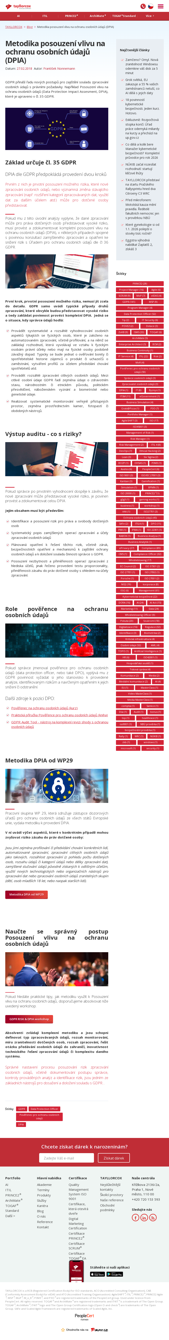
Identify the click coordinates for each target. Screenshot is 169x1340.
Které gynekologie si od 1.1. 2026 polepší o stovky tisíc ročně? (142, 228)
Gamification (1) (150, 481)
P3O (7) (155, 408)
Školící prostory (111, 1194)
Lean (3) (126, 457)
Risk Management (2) (131, 444)
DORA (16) (124, 602)
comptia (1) (127, 705)
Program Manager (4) (140, 307)
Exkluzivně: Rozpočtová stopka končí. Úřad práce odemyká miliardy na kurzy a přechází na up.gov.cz (142, 129)
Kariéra (42, 1205)
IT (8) (138, 390)
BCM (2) (156, 344)
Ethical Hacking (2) (150, 450)
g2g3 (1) (125, 499)
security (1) (152, 748)
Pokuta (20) (126, 620)
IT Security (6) (150, 320)
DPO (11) (156, 523)
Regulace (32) (152, 627)
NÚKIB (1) (155, 736)
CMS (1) (123, 554)
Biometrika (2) (152, 632)
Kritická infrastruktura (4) (139, 639)
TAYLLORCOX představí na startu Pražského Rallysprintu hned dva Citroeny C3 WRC (142, 186)
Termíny (43, 1190)
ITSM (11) (125, 396)
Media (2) (154, 675)
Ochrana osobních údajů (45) (140, 517)
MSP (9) (153, 301)
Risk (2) (158, 356)
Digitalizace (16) (128, 627)
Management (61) (149, 590)
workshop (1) (151, 505)
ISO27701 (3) (151, 511)
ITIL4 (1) (139, 523)
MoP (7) (140, 295)
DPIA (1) (123, 390)
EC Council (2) (128, 566)
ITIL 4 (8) (156, 444)
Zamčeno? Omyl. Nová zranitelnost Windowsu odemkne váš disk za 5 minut (141, 66)
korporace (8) (150, 584)
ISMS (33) (139, 332)
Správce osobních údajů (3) (140, 378)
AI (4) (158, 681)
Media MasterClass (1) (139, 699)
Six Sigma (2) (151, 457)
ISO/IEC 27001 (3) (150, 475)
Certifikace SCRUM (77, 1245)
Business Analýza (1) (149, 536)
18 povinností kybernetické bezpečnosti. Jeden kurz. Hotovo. (142, 106)
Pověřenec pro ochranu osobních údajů (39, 1116)
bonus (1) (155, 711)
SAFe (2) (123, 523)
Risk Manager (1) (139, 438)
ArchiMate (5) (140, 338)
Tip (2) (125, 320)
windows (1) (150, 742)
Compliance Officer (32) (147, 554)
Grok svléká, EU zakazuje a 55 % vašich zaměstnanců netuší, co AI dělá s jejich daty (142, 86)
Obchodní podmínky (107, 1207)
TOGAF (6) (156, 332)
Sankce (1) (152, 705)
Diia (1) (123, 711)
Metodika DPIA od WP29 (26, 894)
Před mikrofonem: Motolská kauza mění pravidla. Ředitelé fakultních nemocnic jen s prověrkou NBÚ (142, 209)
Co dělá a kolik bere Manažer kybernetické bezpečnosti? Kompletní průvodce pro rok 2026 (142, 151)
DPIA (21, 1124)
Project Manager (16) (131, 289)
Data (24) (154, 608)
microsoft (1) (128, 748)
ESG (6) (125, 590)
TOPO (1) (123, 651)
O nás (41, 1216)
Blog (40, 1211)
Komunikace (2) (130, 675)
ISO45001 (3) (140, 426)
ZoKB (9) (123, 332)
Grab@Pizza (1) (130, 408)
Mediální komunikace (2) (133, 681)
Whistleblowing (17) (140, 560)
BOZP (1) (123, 463)
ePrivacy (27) (126, 548)
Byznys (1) (154, 390)
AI (6, 1184)
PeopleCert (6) (150, 469)
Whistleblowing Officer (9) (140, 614)
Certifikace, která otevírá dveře (78, 1209)
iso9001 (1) (126, 724)
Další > (10, 1216)
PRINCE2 (13, 1195)
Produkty (44, 1195)
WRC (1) (139, 736)
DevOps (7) (125, 450)
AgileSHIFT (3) (129, 420)
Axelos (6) (126, 469)
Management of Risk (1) (140, 432)
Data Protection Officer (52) (140, 313)
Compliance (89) (151, 548)
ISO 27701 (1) (127, 572)
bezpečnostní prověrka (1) (140, 730)
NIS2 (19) (126, 584)
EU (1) (125, 687)
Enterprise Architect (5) (132, 344)
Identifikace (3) (127, 632)
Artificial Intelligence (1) (148, 651)
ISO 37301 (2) (152, 566)
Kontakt (43, 1227)
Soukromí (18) (151, 620)
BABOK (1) (124, 536)
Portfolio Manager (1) (140, 414)
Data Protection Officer (44, 1108)
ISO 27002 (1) (152, 572)
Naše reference (112, 1200)
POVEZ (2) (127, 326)
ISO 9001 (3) (126, 475)
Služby (41, 1200)
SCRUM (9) (124, 295)
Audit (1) (138, 711)
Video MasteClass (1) (140, 693)
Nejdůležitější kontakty (110, 1186)
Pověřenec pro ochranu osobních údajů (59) (140, 370)
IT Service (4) (125, 356)
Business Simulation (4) (140, 402)
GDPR (21, 1108)
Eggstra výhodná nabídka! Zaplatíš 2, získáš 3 (139, 244)
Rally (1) (123, 736)
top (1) (125, 718)
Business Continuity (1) (140, 350)
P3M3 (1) (156, 463)
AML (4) (155, 645)
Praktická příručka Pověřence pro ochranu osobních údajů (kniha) (59, 715)
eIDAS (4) (156, 295)
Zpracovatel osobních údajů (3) (140, 384)
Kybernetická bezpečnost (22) (140, 596)
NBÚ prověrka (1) (150, 724)
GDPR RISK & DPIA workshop (29, 1019)
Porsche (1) (127, 578)
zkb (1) (126, 742)
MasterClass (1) (149, 687)
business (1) (127, 505)
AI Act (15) (155, 602)
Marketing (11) (129, 608)
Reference (45, 1222)
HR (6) (126, 657)
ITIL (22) (143, 356)
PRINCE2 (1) (152, 493)
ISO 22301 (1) (154, 529)
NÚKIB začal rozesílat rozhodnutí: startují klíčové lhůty (140, 168)
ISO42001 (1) (150, 657)
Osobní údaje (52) (131, 645)
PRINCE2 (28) (140, 283)
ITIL (8, 1190)
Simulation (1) (129, 487)
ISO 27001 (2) (152, 578)
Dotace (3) (152, 326)
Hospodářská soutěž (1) (140, 663)
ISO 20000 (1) (128, 493)
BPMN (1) (153, 487)
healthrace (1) (150, 718)
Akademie (44, 1184)
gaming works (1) (149, 499)
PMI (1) (122, 529)
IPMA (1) (136, 529)
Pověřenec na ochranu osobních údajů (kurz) (44, 708)
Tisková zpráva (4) (140, 669)
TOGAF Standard (12, 1207)
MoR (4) (140, 362)
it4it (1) (126, 511)
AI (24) (140, 602)
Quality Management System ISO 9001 (79, 1191)
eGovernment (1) (150, 396)
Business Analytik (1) (140, 541)
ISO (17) (154, 420)
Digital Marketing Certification (78, 1223)
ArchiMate (13, 1200)
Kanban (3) (126, 481)
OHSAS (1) (140, 463)
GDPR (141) (128, 301)
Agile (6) (155, 289)
